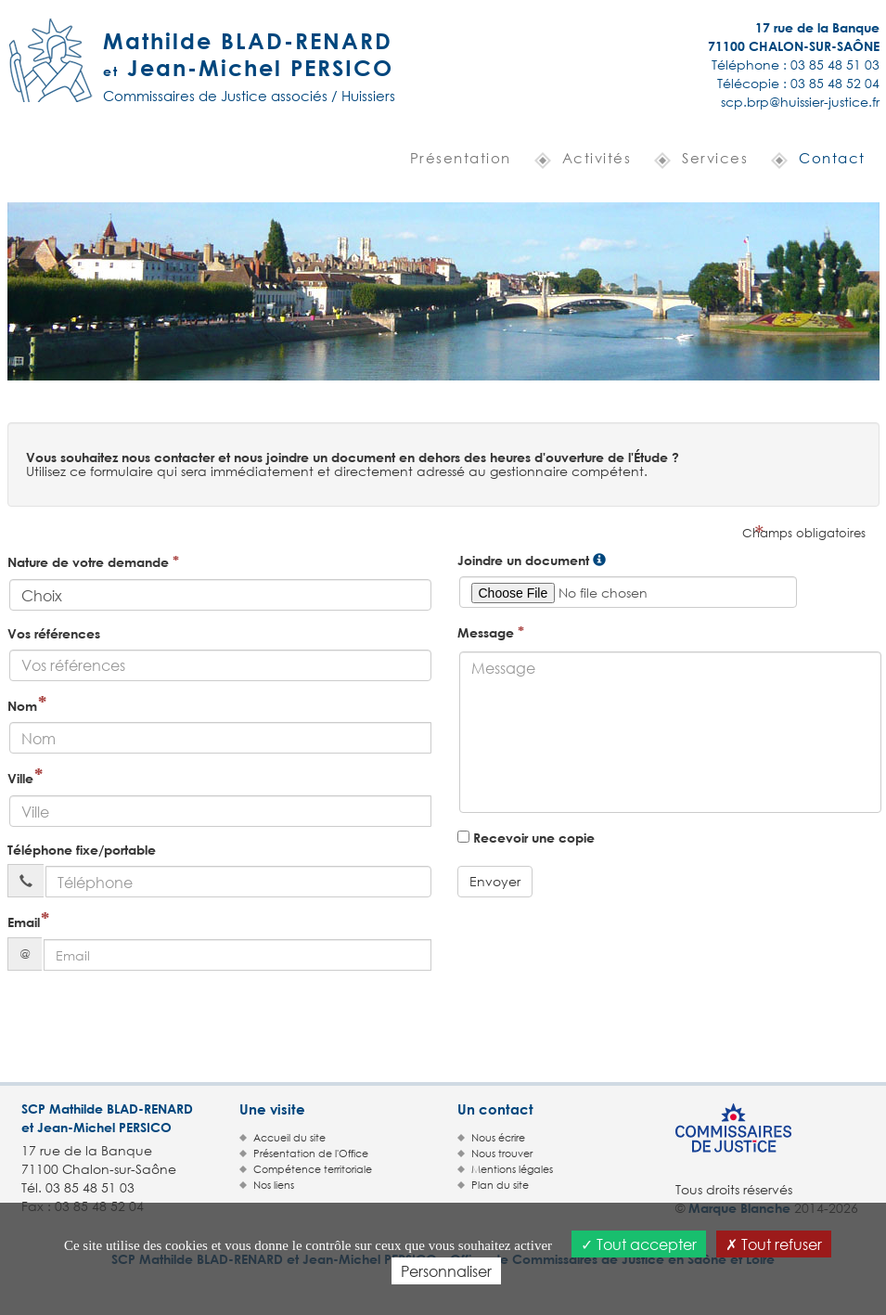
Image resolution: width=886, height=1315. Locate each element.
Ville (20, 778)
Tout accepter (639, 1244)
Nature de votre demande (93, 561)
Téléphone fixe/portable (81, 849)
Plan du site (500, 1185)
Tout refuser (773, 1244)
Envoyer (494, 881)
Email (23, 922)
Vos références (53, 633)
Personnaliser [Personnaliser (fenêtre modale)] (446, 1271)
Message (490, 631)
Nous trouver (502, 1153)
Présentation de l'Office (310, 1153)
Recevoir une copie (526, 837)
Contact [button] (832, 157)
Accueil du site (289, 1137)
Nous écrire (498, 1137)
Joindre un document (523, 560)
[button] (453, 160)
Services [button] (715, 157)
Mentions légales (512, 1169)
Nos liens (273, 1185)
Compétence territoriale (312, 1169)
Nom (22, 706)
